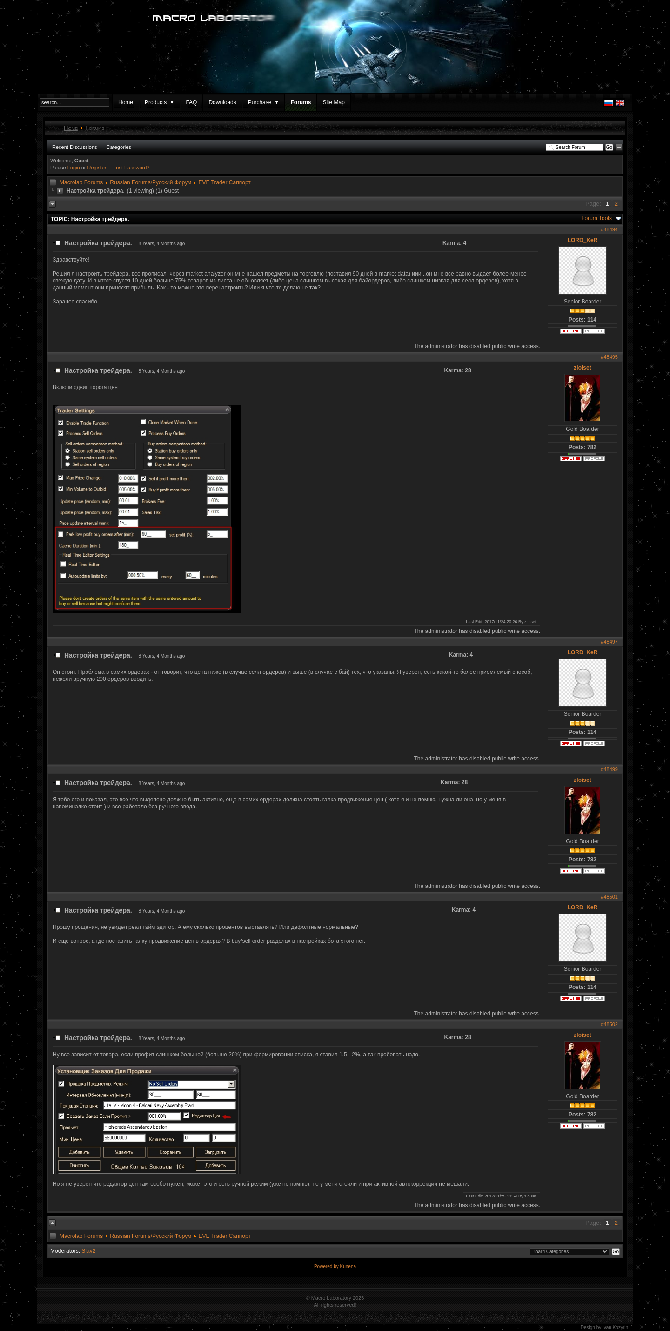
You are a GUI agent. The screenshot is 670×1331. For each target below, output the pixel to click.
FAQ (191, 102)
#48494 (609, 229)
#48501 (609, 897)
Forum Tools (596, 218)
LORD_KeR (583, 240)
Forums (300, 102)
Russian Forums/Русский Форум (150, 182)
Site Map (333, 102)
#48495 (609, 357)
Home (125, 102)
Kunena (348, 1266)
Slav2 (88, 1251)
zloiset (582, 367)
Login (73, 167)
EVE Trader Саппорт (224, 182)
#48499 (609, 769)
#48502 (609, 1024)
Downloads (222, 102)
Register (96, 167)
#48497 (609, 642)
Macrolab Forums (81, 182)
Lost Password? (131, 167)
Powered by (327, 1266)
